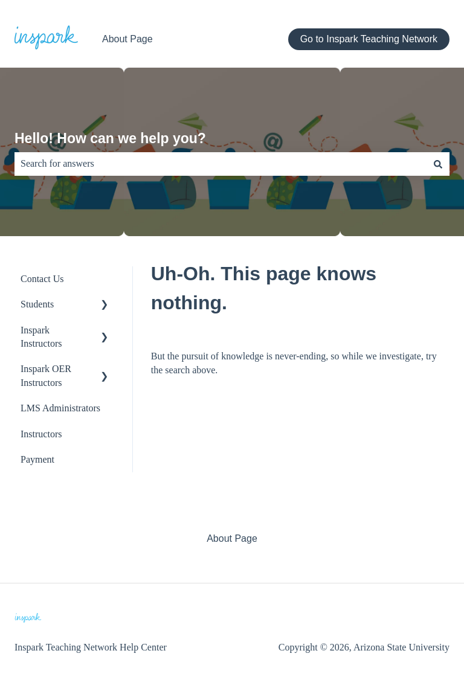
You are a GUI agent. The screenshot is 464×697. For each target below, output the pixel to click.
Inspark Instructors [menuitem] (41, 336)
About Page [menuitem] (232, 538)
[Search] (438, 163)
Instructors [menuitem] (41, 434)
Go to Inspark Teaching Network (368, 39)
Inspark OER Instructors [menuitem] (46, 375)
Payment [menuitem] (37, 459)
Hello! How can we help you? (110, 138)
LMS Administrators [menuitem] (60, 408)
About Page (127, 39)
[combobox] (220, 163)
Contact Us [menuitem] (42, 279)
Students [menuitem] (37, 304)
